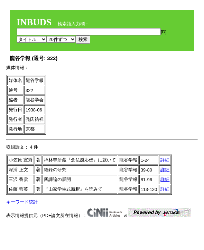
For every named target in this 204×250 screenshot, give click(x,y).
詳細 (164, 159)
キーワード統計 (22, 202)
